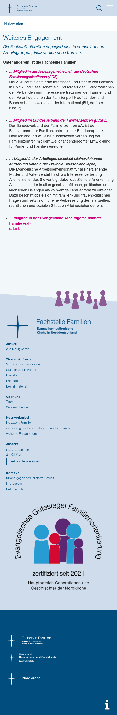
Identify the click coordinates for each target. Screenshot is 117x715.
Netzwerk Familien (19, 422)
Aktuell (11, 344)
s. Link (14, 229)
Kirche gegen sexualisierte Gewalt (30, 478)
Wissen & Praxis (18, 359)
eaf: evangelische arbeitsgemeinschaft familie (38, 428)
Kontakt (12, 473)
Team (10, 401)
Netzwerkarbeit (17, 24)
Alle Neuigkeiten (17, 349)
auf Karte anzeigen (25, 461)
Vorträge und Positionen (23, 364)
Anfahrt (12, 444)
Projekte (12, 381)
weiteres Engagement (21, 433)
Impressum (14, 483)
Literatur (12, 375)
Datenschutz (15, 489)
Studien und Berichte (21, 369)
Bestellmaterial (16, 386)
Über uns (13, 396)
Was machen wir (18, 407)
